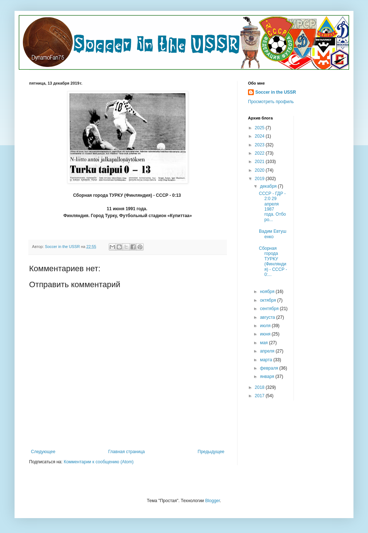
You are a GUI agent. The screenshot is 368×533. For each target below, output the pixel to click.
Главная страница (126, 451)
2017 (260, 395)
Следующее (43, 451)
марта (266, 359)
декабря (269, 186)
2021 (260, 161)
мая (264, 342)
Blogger (212, 500)
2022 (260, 153)
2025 (260, 127)
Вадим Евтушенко (272, 234)
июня (266, 334)
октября (268, 300)
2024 (260, 136)
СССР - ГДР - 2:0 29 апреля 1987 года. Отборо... (272, 206)
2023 (260, 144)
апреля (268, 351)
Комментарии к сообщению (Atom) (98, 461)
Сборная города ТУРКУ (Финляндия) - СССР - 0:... (273, 261)
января (267, 376)
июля (266, 325)
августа (268, 317)
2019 (260, 178)
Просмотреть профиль (271, 101)
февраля (269, 368)
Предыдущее (211, 451)
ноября (268, 291)
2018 (260, 387)
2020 (260, 170)
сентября (270, 308)
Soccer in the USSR (275, 92)
